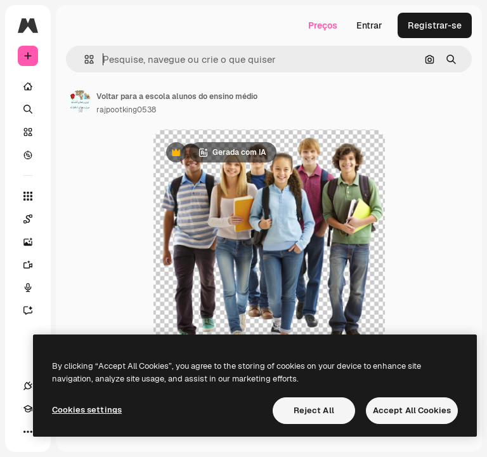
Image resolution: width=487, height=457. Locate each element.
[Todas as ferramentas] (28, 196)
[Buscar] (28, 109)
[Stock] (28, 132)
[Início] (28, 86)
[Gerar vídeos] (34, 265)
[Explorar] (28, 155)
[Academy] (28, 409)
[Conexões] (28, 386)
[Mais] (28, 431)
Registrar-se (435, 25)
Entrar (369, 25)
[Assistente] (34, 310)
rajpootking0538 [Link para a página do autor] (126, 110)
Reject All (314, 410)
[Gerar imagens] (34, 242)
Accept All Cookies (412, 410)
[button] (84, 59)
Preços (322, 25)
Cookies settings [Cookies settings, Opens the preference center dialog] (87, 409)
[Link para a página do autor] (79, 101)
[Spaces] (34, 219)
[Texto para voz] (34, 287)
